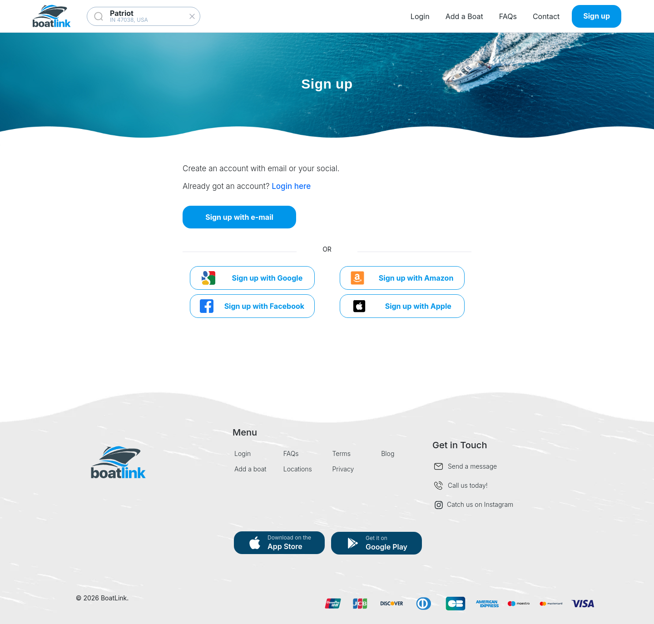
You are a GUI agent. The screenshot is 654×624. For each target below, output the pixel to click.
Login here (291, 186)
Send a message (472, 466)
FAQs (508, 16)
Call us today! (468, 485)
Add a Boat (464, 16)
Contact (546, 16)
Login (420, 16)
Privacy (343, 469)
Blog (387, 453)
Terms (341, 453)
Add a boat (250, 469)
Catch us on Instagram (473, 505)
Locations (297, 469)
